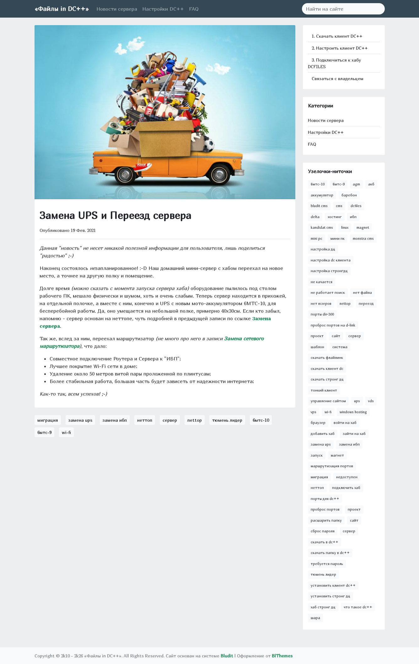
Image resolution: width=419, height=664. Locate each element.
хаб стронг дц (323, 607)
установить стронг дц (330, 596)
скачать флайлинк (327, 357)
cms (339, 206)
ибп (353, 217)
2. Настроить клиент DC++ (339, 48)
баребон (349, 195)
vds (371, 401)
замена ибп (349, 444)
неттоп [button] (144, 420)
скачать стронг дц (327, 379)
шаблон (317, 347)
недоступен (346, 477)
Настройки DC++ (163, 9)
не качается (321, 282)
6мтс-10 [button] (261, 420)
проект (317, 336)
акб (371, 184)
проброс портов (325, 509)
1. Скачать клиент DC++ (336, 36)
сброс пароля (323, 531)
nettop (345, 303)
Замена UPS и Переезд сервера (115, 215)
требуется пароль (327, 564)
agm (356, 184)
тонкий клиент (324, 390)
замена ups (321, 444)
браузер (318, 422)
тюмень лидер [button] (227, 420)
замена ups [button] (80, 420)
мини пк (337, 238)
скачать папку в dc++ (330, 553)
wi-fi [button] (66, 432)
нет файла (362, 292)
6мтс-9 (339, 184)
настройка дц (323, 249)
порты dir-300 (322, 314)
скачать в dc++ (324, 542)
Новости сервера (116, 9)
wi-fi (328, 412)
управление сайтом (328, 401)
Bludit (227, 655)
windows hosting (353, 412)
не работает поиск (328, 292)
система (339, 347)
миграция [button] (47, 420)
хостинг (335, 217)
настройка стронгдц (329, 271)
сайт (336, 336)
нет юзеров (321, 303)
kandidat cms (322, 227)
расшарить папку (326, 520)
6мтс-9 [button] (44, 432)
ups (357, 401)
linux (344, 227)
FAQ (194, 9)
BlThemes (282, 655)
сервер (354, 336)
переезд (366, 303)
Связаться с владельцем (336, 78)
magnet (363, 227)
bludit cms (319, 206)
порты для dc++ (325, 499)
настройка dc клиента (331, 260)
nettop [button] (194, 420)
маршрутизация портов (332, 466)
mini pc (316, 238)
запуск (317, 455)
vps (313, 412)
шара (315, 618)
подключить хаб (346, 488)
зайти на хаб (354, 433)
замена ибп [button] (115, 420)
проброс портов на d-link (333, 325)
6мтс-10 (318, 184)
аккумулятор (322, 195)
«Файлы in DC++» (62, 8)
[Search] (339, 8)
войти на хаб (345, 422)
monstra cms (363, 238)
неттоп (317, 488)
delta (315, 217)
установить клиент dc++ (333, 585)
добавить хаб (323, 433)
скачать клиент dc (327, 368)
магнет (337, 455)
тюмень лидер (323, 574)
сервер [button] (170, 420)
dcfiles (356, 206)
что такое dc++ (358, 607)
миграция (319, 477)
